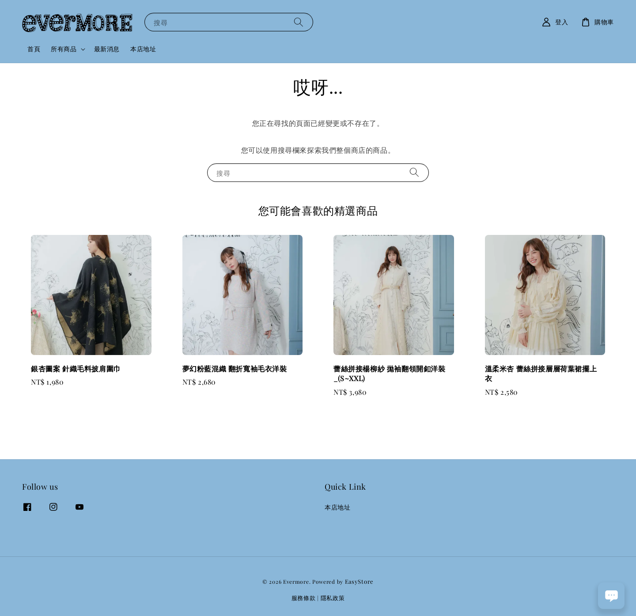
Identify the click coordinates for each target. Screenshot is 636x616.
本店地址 (143, 49)
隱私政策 (333, 597)
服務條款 (304, 597)
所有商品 (63, 49)
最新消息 (107, 49)
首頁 (33, 49)
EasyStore (359, 581)
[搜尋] (298, 21)
